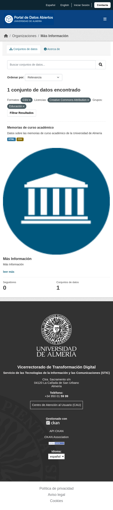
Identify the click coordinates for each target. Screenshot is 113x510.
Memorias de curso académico (30, 127)
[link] (102, 5)
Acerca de (52, 49)
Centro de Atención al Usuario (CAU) (56, 405)
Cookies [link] (56, 501)
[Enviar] (100, 64)
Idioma (56, 451)
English (64, 5)
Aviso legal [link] (56, 495)
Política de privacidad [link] (56, 488)
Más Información (54, 36)
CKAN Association (56, 437)
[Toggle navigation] (105, 19)
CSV (20, 139)
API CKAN (56, 431)
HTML (11, 139)
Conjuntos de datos (23, 49)
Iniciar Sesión (81, 5)
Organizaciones (24, 36)
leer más (8, 271)
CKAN (52, 423)
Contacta (102, 5)
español (50, 5)
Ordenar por (15, 77)
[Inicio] (6, 36)
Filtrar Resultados (22, 112)
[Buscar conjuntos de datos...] (51, 64)
